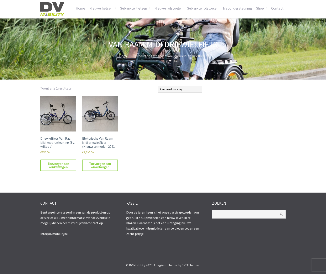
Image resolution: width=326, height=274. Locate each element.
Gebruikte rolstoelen (202, 8)
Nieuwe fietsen (100, 8)
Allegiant (160, 265)
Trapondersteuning (237, 8)
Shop (260, 8)
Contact (277, 8)
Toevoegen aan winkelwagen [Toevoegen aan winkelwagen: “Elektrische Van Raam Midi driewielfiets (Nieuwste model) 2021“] (100, 165)
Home (80, 8)
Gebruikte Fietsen (133, 8)
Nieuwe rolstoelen (168, 8)
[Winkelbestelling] (180, 89)
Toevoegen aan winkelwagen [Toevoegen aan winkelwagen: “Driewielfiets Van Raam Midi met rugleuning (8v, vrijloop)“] (58, 165)
